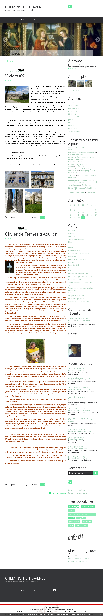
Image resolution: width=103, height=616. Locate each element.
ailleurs (34, 217)
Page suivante (61, 493)
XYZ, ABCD (80, 166)
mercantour (87, 522)
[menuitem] (11, 20)
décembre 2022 (73, 105)
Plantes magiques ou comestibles (80, 277)
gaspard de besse (88, 507)
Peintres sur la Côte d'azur (78, 274)
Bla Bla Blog (86, 185)
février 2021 (72, 114)
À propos (37, 20)
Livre (70, 268)
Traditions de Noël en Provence (80, 380)
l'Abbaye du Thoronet (76, 370)
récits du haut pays (75, 279)
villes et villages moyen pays (78, 301)
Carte (72, 334)
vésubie (71, 510)
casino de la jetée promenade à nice (82, 514)
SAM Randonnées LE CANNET (79, 558)
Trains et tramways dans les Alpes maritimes (80, 289)
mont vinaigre (74, 507)
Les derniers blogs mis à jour (37, 609)
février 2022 (72, 111)
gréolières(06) (74, 522)
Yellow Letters (73, 185)
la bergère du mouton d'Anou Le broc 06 (82, 400)
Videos (70, 293)
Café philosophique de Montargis (82, 176)
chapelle (71, 245)
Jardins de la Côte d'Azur (77, 259)
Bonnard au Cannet (75, 439)
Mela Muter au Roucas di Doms (79, 180)
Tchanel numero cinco (76, 193)
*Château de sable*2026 (77, 148)
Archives (24, 20)
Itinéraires (72, 256)
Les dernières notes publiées (52, 609)
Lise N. (73, 190)
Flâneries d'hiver (74, 251)
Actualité (71, 230)
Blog (70, 242)
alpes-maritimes (81, 525)
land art (71, 262)
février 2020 (72, 128)
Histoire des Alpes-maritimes (79, 253)
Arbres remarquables (76, 239)
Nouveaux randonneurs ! (77, 448)
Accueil (11, 20)
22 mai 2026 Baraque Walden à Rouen (82, 188)
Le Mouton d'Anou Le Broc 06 (82, 321)
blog (84, 611)
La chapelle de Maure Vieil (77, 458)
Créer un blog (47, 607)
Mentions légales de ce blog (38, 611)
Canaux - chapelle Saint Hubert (79, 389)
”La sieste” (72, 175)
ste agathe (81, 518)
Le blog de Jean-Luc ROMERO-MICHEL (81, 172)
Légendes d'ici (73, 265)
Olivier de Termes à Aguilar (31, 234)
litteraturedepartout (75, 154)
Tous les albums (73, 90)
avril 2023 (71, 102)
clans (71, 525)
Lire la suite (72, 69)
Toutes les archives (74, 132)
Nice (69, 271)
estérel (71, 518)
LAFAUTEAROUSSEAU (76, 161)
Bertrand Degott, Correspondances (81, 153)
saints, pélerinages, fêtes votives (80, 282)
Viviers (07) (15, 76)
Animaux (71, 236)
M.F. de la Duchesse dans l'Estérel (80, 431)
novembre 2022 (74, 108)
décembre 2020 (73, 117)
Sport (70, 285)
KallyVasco (92, 193)
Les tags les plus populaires (66, 609)
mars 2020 (72, 125)
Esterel (70, 248)
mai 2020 (71, 123)
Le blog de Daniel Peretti (77, 561)
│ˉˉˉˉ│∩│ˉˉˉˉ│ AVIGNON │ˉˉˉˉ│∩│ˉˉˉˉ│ (82, 182)
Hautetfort (56, 607)
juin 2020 (71, 120)
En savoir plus (89, 614)
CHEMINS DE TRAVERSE (25, 6)
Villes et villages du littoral (77, 299)
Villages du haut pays (76, 296)
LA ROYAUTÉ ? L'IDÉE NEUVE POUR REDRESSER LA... (81, 158)
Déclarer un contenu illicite (24, 611)
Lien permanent (12, 217)
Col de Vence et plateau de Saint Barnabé (80, 421)
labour (70, 320)
